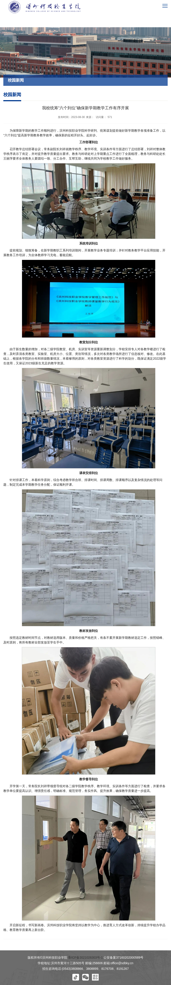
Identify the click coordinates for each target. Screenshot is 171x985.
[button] (75, 977)
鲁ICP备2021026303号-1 (85, 957)
